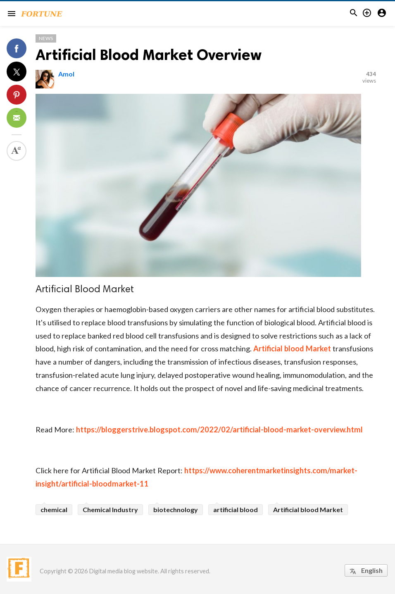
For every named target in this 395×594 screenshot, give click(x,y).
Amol (66, 74)
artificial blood (235, 509)
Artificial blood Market (292, 348)
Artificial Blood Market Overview (149, 55)
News (46, 38)
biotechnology (175, 509)
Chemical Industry (110, 509)
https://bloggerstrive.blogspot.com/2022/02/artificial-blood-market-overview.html (219, 429)
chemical (53, 509)
